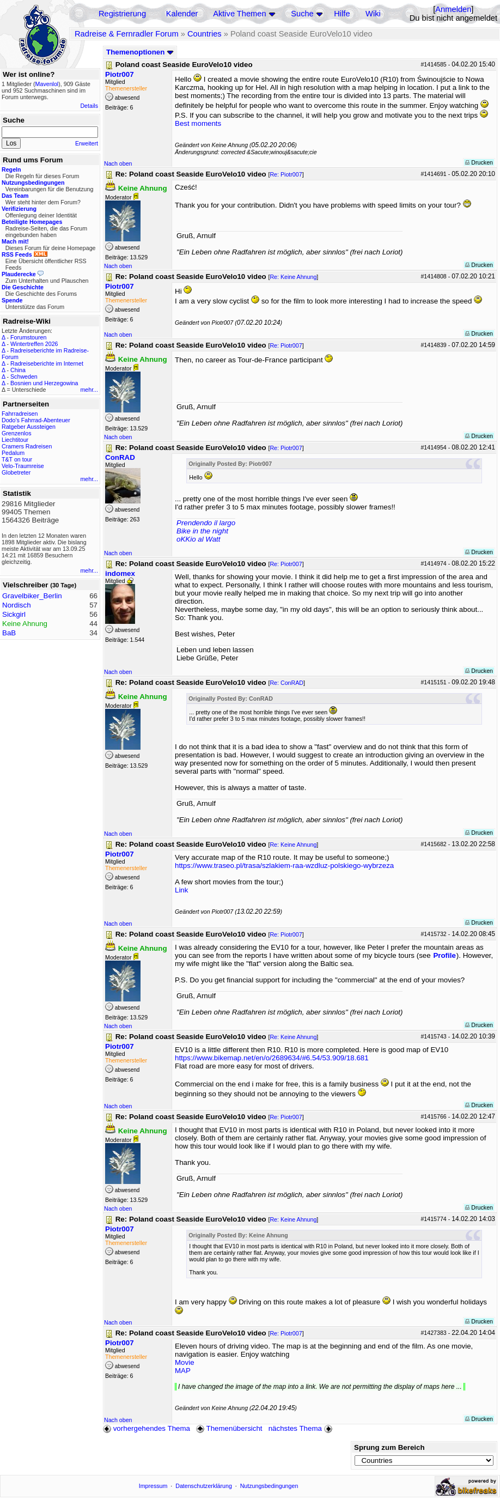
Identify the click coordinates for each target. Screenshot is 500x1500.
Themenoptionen (140, 52)
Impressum (153, 1486)
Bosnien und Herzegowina (44, 383)
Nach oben (118, 163)
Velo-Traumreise (23, 466)
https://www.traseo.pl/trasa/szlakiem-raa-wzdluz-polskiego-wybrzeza (284, 865)
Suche (302, 13)
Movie (184, 1362)
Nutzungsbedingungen (269, 1486)
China (18, 370)
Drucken (479, 162)
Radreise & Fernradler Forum (127, 33)
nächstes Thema (301, 1428)
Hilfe (342, 13)
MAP (183, 1371)
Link (181, 890)
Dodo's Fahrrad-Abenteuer (36, 420)
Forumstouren (28, 337)
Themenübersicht (229, 1428)
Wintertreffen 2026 (34, 344)
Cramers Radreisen (27, 446)
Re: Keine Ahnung (293, 277)
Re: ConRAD (286, 682)
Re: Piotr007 (286, 174)
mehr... (89, 389)
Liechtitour (15, 439)
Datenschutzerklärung (203, 1486)
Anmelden (453, 9)
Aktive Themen (239, 13)
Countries (204, 33)
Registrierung (122, 13)
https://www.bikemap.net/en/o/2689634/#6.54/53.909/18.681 (272, 1058)
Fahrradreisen (20, 413)
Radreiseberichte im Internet (46, 363)
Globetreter (16, 472)
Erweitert (86, 143)
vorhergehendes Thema (146, 1428)
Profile (444, 955)
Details (89, 105)
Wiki (373, 13)
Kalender (182, 13)
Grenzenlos (17, 433)
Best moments (198, 123)
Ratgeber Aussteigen (29, 426)
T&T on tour (17, 459)
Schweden (24, 376)
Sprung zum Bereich (389, 1447)
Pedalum (13, 453)
